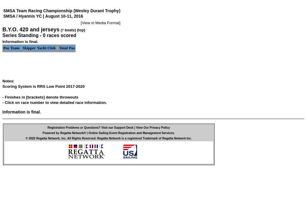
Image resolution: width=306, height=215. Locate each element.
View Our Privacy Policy (153, 127)
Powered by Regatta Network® (64, 133)
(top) (81, 30)
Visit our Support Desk (117, 127)
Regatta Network (48, 138)
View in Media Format (100, 23)
